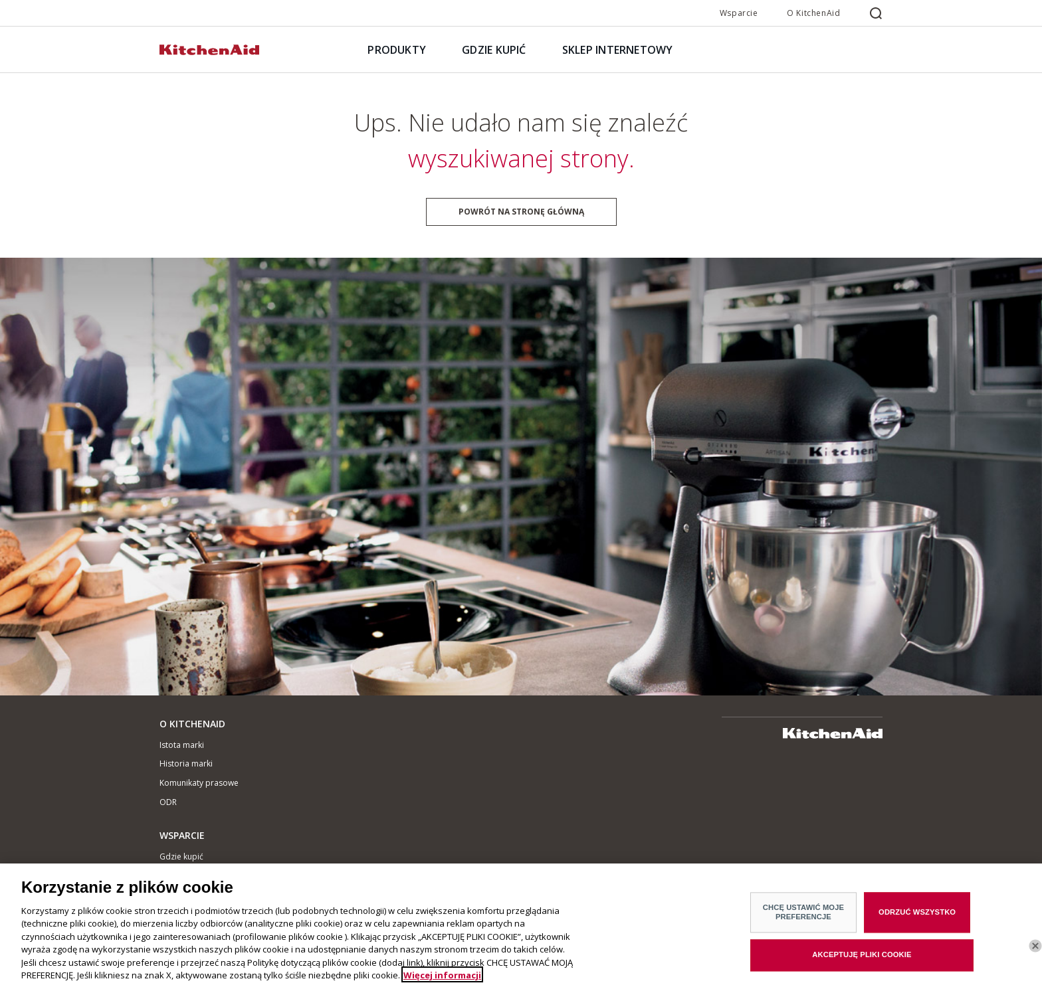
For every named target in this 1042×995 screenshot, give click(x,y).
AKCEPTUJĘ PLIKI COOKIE (861, 958)
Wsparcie (739, 13)
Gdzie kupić (181, 856)
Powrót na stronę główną (521, 211)
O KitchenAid (813, 13)
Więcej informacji (442, 978)
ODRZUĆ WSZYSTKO (917, 916)
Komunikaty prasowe (199, 782)
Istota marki (181, 745)
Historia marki (186, 763)
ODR (168, 802)
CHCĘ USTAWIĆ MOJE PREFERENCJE (803, 915)
